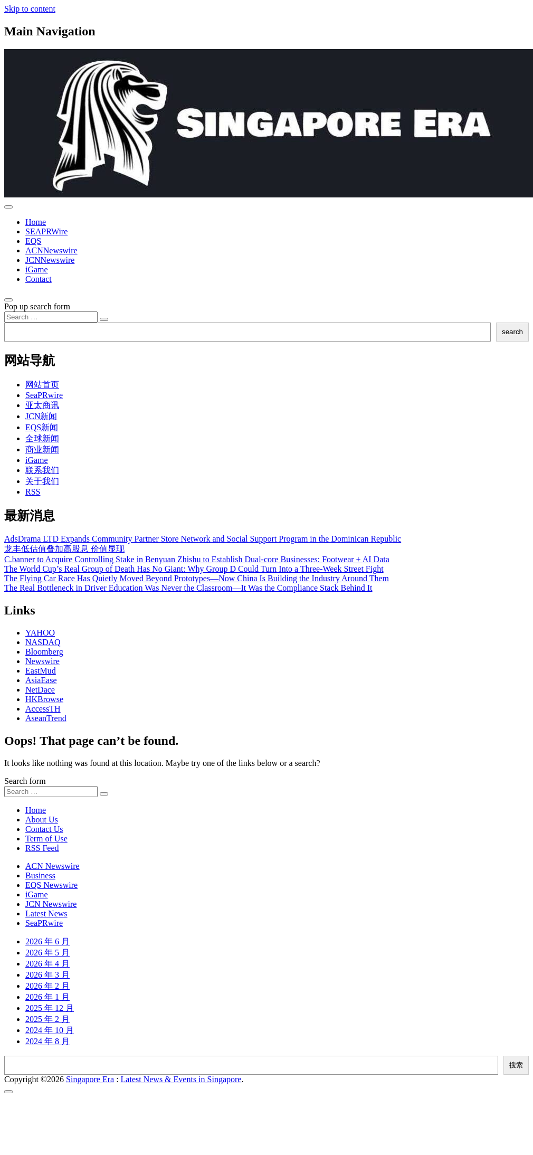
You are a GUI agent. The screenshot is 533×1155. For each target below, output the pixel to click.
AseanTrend (45, 718)
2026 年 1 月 (47, 996)
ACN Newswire (52, 865)
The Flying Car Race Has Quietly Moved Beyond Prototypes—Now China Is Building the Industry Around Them (196, 578)
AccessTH (43, 708)
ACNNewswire (51, 250)
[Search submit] (104, 319)
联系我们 (42, 470)
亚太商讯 (42, 405)
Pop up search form (37, 306)
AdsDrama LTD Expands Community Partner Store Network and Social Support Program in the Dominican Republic (202, 538)
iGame (36, 269)
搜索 (516, 1065)
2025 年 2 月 (47, 1019)
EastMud (40, 670)
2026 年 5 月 (47, 952)
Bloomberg (44, 651)
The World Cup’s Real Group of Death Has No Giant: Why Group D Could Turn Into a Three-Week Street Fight (194, 568)
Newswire (42, 661)
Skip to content (29, 8)
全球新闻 (42, 438)
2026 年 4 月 (47, 963)
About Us (41, 819)
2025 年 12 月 (49, 1007)
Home (35, 221)
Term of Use (46, 838)
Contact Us (44, 829)
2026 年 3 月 (47, 974)
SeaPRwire (44, 395)
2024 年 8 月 (47, 1041)
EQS (33, 240)
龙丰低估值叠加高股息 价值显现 (64, 548)
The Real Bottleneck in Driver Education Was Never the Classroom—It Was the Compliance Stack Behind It (188, 587)
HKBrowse (44, 699)
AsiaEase (41, 680)
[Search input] (51, 317)
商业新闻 (42, 449)
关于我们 (42, 481)
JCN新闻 (41, 416)
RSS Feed (42, 848)
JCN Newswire (51, 904)
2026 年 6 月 (47, 941)
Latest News (46, 913)
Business (40, 875)
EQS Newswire (51, 885)
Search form (25, 781)
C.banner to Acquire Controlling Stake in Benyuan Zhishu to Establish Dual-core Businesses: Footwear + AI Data (196, 559)
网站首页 (42, 384)
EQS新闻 (41, 427)
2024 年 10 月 (49, 1030)
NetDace (40, 689)
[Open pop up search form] (8, 299)
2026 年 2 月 (47, 985)
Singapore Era (90, 1079)
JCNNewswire (49, 259)
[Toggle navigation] (8, 207)
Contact (38, 278)
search (512, 332)
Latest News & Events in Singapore (181, 1079)
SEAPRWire (46, 231)
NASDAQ (43, 642)
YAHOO (40, 632)
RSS (32, 491)
